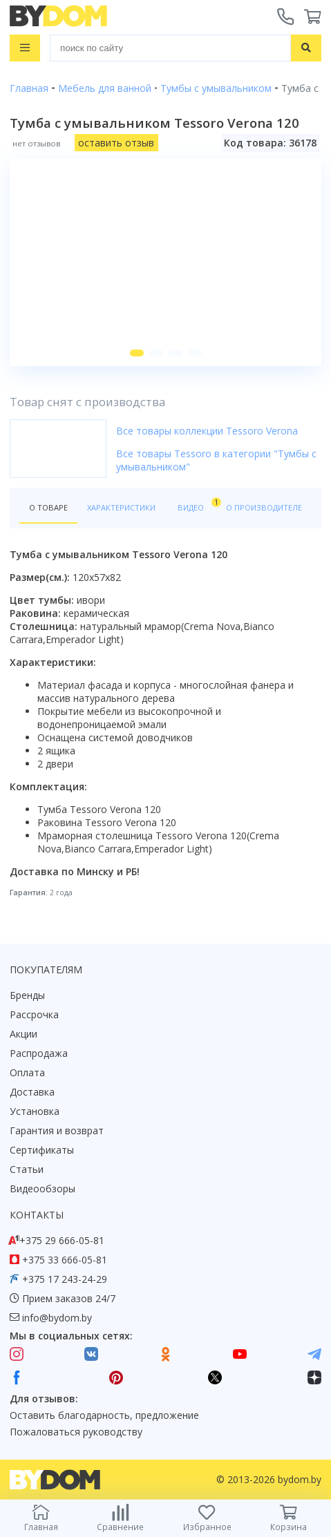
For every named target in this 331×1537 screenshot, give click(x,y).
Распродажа (39, 1053)
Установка (34, 1111)
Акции (23, 1033)
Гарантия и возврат (57, 1130)
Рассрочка (34, 1014)
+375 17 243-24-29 (64, 1279)
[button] (137, 353)
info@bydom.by (57, 1317)
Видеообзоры (42, 1188)
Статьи (27, 1169)
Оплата (27, 1072)
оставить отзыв (116, 142)
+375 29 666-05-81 (61, 1240)
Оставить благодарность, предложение (104, 1415)
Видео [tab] (197, 505)
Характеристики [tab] (121, 507)
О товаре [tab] (48, 507)
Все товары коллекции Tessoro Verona (207, 430)
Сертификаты (42, 1149)
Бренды (27, 995)
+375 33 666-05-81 (64, 1259)
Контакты (37, 1214)
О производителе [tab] (264, 507)
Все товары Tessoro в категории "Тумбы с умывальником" (216, 460)
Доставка (32, 1091)
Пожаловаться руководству (76, 1431)
